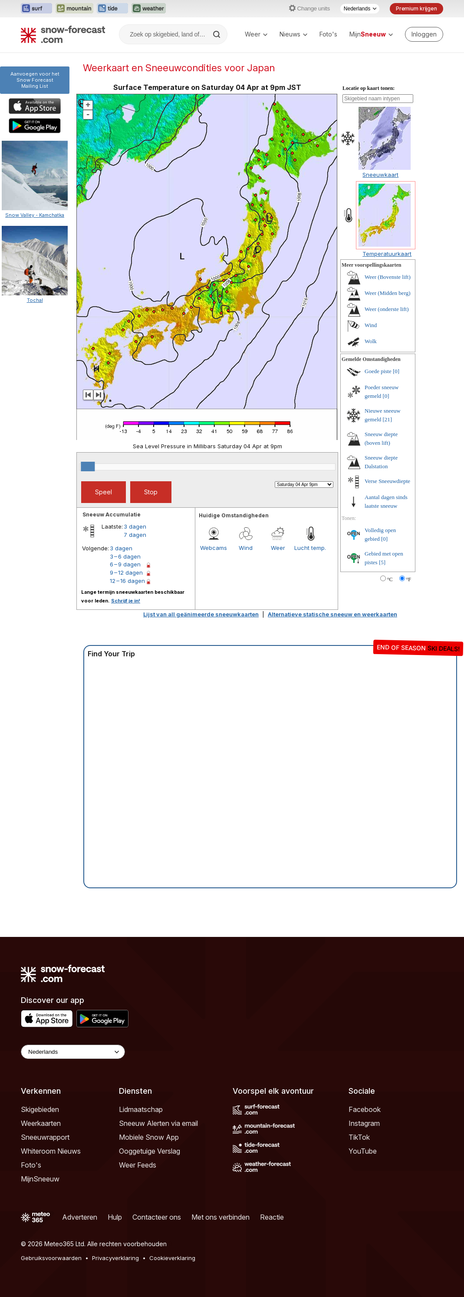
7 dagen (135, 534)
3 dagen (135, 526)
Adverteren (79, 1217)
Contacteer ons (156, 1217)
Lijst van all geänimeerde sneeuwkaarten (201, 614)
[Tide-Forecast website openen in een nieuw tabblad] (112, 8)
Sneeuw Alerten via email (158, 1123)
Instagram (364, 1123)
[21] (387, 419)
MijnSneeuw (40, 1179)
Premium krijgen (416, 8)
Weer (256, 34)
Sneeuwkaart (380, 174)
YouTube (363, 1151)
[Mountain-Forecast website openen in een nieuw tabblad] (74, 8)
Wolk (371, 341)
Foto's (328, 34)
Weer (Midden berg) (388, 293)
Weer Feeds (137, 1165)
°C (390, 579)
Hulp (115, 1217)
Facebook (365, 1109)
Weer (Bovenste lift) (388, 277)
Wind (246, 547)
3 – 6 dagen (125, 556)
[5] (382, 562)
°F (408, 579)
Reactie (272, 1217)
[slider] (88, 466)
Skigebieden (40, 1109)
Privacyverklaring (115, 1257)
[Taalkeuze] (359, 8)
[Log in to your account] (424, 34)
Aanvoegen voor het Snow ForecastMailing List (34, 80)
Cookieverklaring (172, 1257)
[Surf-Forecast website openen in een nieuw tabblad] (36, 8)
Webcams (213, 547)
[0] (396, 371)
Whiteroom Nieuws (51, 1151)
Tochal (35, 300)
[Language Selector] (73, 1052)
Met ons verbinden (220, 1217)
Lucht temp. (310, 547)
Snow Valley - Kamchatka (34, 215)
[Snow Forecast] (63, 34)
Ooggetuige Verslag (149, 1151)
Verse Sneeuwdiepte (387, 481)
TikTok (359, 1137)
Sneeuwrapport (45, 1137)
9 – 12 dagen (126, 572)
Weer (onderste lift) (386, 309)
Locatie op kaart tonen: (368, 88)
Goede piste (378, 371)
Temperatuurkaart (386, 253)
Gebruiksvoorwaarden (51, 1257)
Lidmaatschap (141, 1109)
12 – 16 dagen (127, 580)
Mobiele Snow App (149, 1137)
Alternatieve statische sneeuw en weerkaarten (332, 614)
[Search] (217, 34)
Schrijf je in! (125, 601)
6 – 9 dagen (125, 564)
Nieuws (293, 34)
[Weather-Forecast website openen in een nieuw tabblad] (149, 8)
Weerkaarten (41, 1123)
